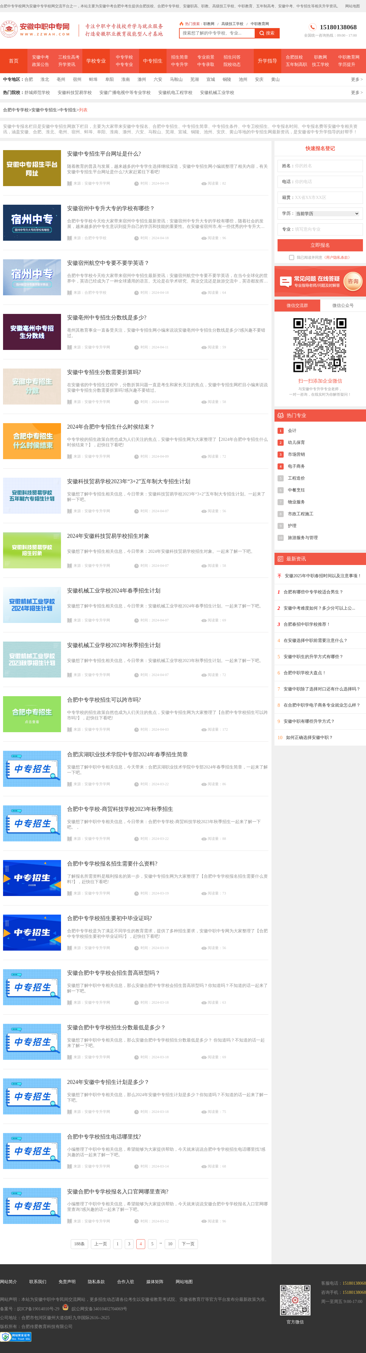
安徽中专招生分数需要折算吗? (104, 372)
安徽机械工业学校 (217, 92)
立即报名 (320, 245)
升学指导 (267, 60)
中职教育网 (260, 24)
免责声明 (67, 1281)
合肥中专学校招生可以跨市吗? (104, 700)
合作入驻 (125, 1281)
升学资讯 (66, 64)
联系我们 (37, 1281)
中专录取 (205, 64)
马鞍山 (176, 79)
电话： (288, 181)
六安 (158, 79)
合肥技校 (294, 57)
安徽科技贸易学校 (75, 92)
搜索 (267, 33)
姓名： (288, 166)
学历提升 (346, 64)
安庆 (259, 79)
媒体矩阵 (154, 1281)
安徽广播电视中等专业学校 (125, 92)
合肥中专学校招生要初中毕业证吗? (109, 918)
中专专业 (124, 64)
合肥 (28, 79)
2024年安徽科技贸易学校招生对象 (108, 536)
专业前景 (205, 57)
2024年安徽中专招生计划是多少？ (108, 1082)
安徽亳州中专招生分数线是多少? (106, 318)
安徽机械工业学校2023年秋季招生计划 (113, 645)
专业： (288, 229)
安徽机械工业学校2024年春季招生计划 (113, 591)
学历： (288, 213)
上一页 (100, 1244)
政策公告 (40, 64)
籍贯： (288, 197)
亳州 (61, 79)
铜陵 (227, 79)
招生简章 (179, 57)
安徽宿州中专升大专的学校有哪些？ (111, 208)
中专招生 (153, 60)
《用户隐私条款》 (337, 257)
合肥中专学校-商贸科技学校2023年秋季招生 (120, 809)
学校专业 (96, 60)
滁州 (142, 79)
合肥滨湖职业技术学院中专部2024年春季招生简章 (127, 754)
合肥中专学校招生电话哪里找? (104, 1137)
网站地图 (352, 6)
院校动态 (232, 64)
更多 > (357, 79)
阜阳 (109, 79)
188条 (79, 1244)
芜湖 (194, 79)
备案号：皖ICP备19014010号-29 (29, 1309)
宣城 (210, 79)
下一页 (188, 1244)
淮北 (45, 79)
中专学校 (124, 57)
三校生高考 (69, 57)
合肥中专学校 (16, 110)
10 (170, 1244)
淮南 (125, 79)
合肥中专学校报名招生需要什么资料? (112, 864)
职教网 (208, 24)
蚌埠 (93, 79)
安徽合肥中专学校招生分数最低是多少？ (116, 1027)
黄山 (275, 79)
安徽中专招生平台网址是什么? (104, 154)
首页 (14, 60)
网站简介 (8, 1281)
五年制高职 (296, 64)
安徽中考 (40, 57)
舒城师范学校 (37, 92)
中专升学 (179, 64)
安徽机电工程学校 (175, 92)
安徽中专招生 (44, 110)
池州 (243, 79)
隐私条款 (96, 1281)
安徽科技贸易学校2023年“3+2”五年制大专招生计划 (128, 481)
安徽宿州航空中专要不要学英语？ (108, 263)
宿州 (77, 79)
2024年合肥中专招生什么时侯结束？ (111, 427)
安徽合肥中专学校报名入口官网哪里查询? (117, 1192)
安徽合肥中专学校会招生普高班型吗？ (113, 973)
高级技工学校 (232, 24)
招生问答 (232, 57)
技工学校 (320, 64)
